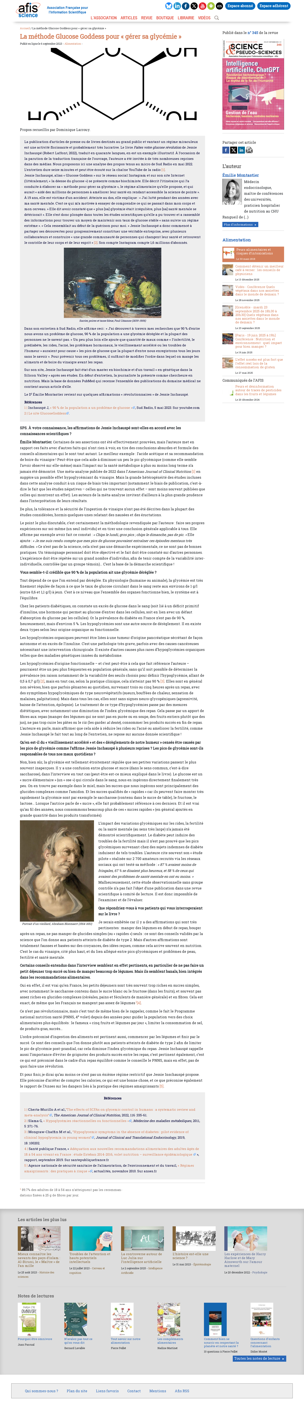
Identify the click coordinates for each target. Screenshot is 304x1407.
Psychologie (259, 1272)
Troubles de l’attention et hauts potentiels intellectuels (89, 1258)
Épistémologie (202, 1264)
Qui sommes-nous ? (41, 1391)
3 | (25, 1132)
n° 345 (252, 32)
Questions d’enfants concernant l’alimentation (265, 1342)
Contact (134, 1391)
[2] (95, 242)
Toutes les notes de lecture (257, 1358)
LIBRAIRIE (186, 17)
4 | (26, 1149)
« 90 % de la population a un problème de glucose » (91, 407)
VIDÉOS (204, 17)
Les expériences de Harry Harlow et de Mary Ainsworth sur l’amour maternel (245, 1260)
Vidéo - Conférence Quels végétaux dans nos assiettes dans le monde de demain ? (257, 290)
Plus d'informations (238, 224)
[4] (139, 1003)
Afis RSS (182, 1391)
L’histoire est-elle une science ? (191, 1256)
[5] (161, 1086)
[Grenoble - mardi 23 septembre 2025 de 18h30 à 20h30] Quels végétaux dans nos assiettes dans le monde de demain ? (257, 314)
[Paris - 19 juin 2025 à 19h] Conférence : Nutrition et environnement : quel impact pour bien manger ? (258, 341)
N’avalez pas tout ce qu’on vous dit (78, 1340)
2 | (25, 413)
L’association (104, 17)
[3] (162, 681)
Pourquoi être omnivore (35, 1339)
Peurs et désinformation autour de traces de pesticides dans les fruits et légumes (258, 390)
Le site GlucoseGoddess (47, 413)
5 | (25, 1165)
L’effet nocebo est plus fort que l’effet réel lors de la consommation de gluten (259, 363)
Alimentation (73, 43)
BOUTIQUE (165, 17)
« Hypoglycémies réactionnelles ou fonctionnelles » (86, 1121)
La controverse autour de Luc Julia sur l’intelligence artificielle (141, 1258)
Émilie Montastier (240, 175)
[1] (163, 169)
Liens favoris (107, 1391)
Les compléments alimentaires (170, 1340)
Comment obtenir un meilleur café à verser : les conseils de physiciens (259, 270)
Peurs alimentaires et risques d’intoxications (254, 251)
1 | (25, 407)
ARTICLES (129, 17)
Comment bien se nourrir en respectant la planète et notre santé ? (221, 1342)
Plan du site (77, 1391)
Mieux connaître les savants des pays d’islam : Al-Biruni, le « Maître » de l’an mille (39, 1260)
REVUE (146, 17)
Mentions (157, 1391)
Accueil (25, 28)
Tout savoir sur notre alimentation (126, 1340)
